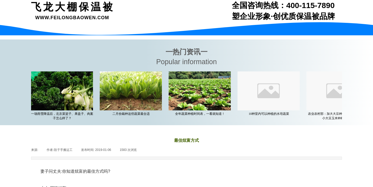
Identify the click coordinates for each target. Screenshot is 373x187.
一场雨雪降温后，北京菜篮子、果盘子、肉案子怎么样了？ (63, 116)
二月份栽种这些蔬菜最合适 (132, 114)
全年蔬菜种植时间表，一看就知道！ (201, 114)
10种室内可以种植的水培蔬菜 (270, 114)
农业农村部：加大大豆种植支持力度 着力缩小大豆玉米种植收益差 (339, 116)
